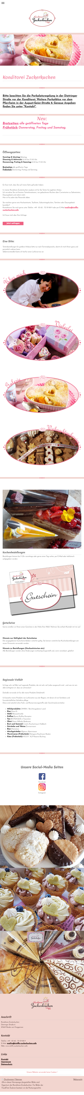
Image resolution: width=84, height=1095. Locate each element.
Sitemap (18, 1080)
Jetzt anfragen (13, 223)
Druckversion (8, 1080)
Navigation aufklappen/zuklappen (42, 3)
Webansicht (77, 1080)
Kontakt (4, 1059)
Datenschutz (6, 1064)
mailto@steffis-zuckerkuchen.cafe (22, 1043)
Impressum (6, 1062)
